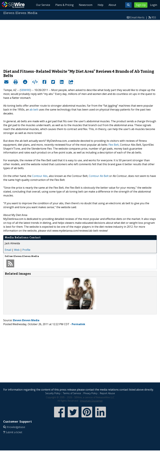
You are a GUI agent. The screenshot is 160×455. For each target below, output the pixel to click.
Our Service (43, 5)
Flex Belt (113, 144)
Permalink (78, 324)
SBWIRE (25, 90)
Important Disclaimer (91, 400)
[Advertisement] (80, 43)
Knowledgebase (16, 427)
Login (153, 5)
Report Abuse (107, 393)
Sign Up (141, 5)
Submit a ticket (14, 432)
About (112, 5)
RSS (154, 17)
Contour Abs (40, 176)
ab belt (34, 109)
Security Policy (52, 393)
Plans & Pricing (64, 5)
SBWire (13, 5)
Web (17, 250)
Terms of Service (72, 393)
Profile (26, 250)
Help (100, 5)
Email (8, 250)
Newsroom (85, 5)
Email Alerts (137, 17)
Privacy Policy (90, 393)
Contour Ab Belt (99, 176)
